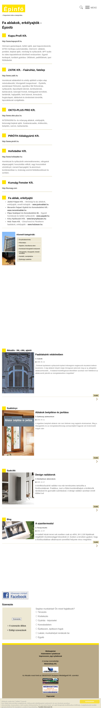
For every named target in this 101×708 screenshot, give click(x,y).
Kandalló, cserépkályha (26, 256)
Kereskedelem (44, 625)
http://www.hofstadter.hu (12, 157)
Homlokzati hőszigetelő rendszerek (29, 248)
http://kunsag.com (9, 188)
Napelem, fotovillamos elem (27, 245)
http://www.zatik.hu (10, 76)
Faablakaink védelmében (49, 354)
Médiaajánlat (51, 651)
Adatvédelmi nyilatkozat (50, 654)
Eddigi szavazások (17, 630)
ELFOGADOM (89, 702)
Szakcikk (39, 359)
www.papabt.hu (42, 216)
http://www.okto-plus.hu (12, 116)
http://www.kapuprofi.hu (12, 41)
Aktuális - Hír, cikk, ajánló (19, 350)
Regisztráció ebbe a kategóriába (12, 15)
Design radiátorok (45, 474)
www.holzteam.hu (35, 224)
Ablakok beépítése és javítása (52, 412)
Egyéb (41, 637)
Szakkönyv (12, 408)
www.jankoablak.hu (40, 204)
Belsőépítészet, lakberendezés (46, 479)
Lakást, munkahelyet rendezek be (53, 633)
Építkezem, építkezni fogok (50, 629)
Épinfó (14, 9)
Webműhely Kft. (50, 664)
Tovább (96, 395)
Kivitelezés (43, 616)
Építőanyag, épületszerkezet (45, 416)
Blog (9, 519)
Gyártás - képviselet (47, 620)
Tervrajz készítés (42, 528)
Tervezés (42, 612)
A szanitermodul (44, 523)
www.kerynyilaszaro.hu (36, 219)
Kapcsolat (50, 696)
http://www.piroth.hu (10, 141)
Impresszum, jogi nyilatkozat (50, 656)
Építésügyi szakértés (25, 259)
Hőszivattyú (22, 242)
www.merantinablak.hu (16, 210)
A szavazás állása (17, 626)
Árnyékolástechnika (25, 239)
